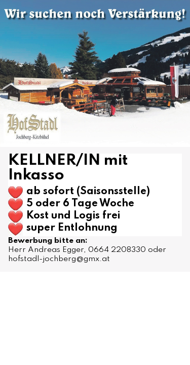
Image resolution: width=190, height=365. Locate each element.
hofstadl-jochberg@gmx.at (59, 259)
